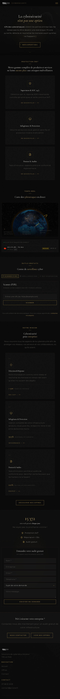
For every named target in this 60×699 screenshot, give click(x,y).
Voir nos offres (42, 635)
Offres (4, 670)
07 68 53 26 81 (7, 684)
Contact (5, 674)
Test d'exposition (49, 276)
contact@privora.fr (10, 688)
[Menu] (56, 3)
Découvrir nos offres (30, 502)
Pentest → (13, 491)
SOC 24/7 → (13, 394)
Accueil (5, 666)
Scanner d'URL (10, 276)
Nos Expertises (30, 44)
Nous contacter (18, 635)
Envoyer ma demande (30, 601)
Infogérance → (15, 443)
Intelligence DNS (28, 276)
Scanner (30, 302)
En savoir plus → (28, 103)
